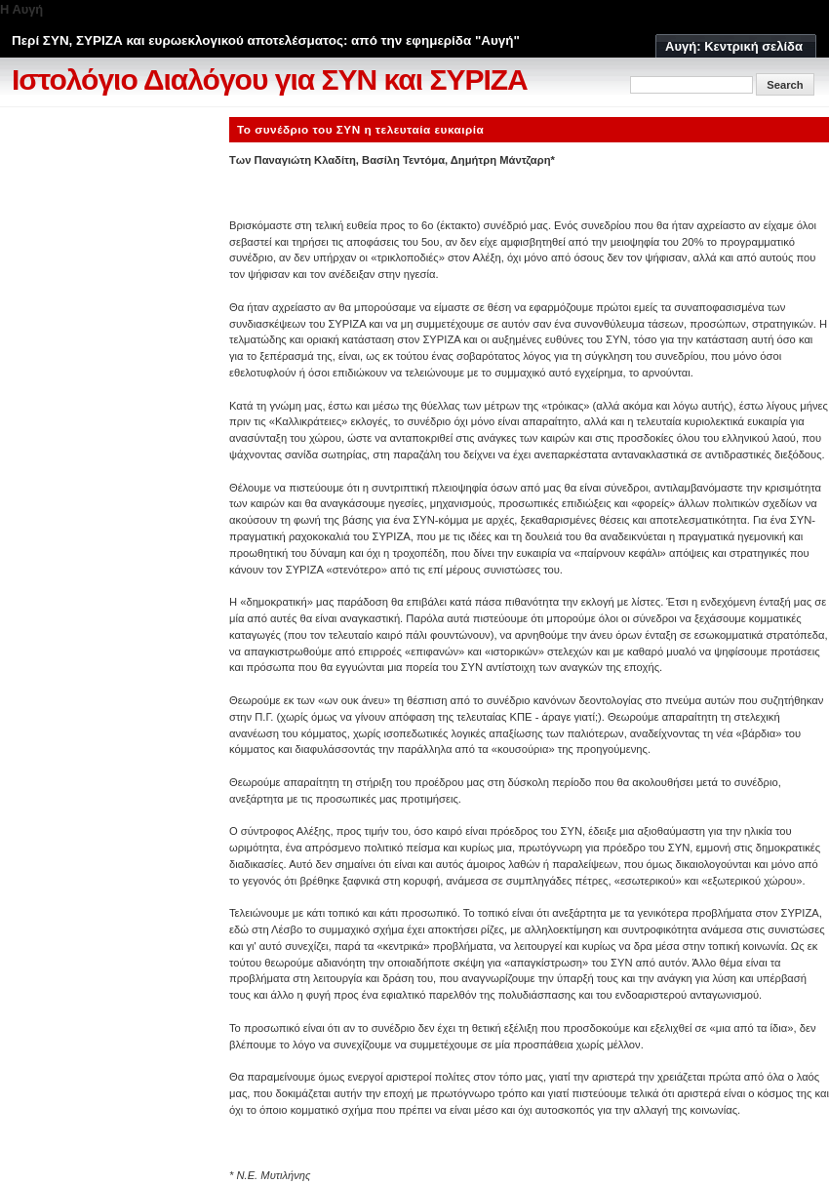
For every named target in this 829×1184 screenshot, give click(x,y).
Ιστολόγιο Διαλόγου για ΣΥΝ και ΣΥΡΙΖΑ (270, 79)
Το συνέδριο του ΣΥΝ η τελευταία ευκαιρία (360, 129)
